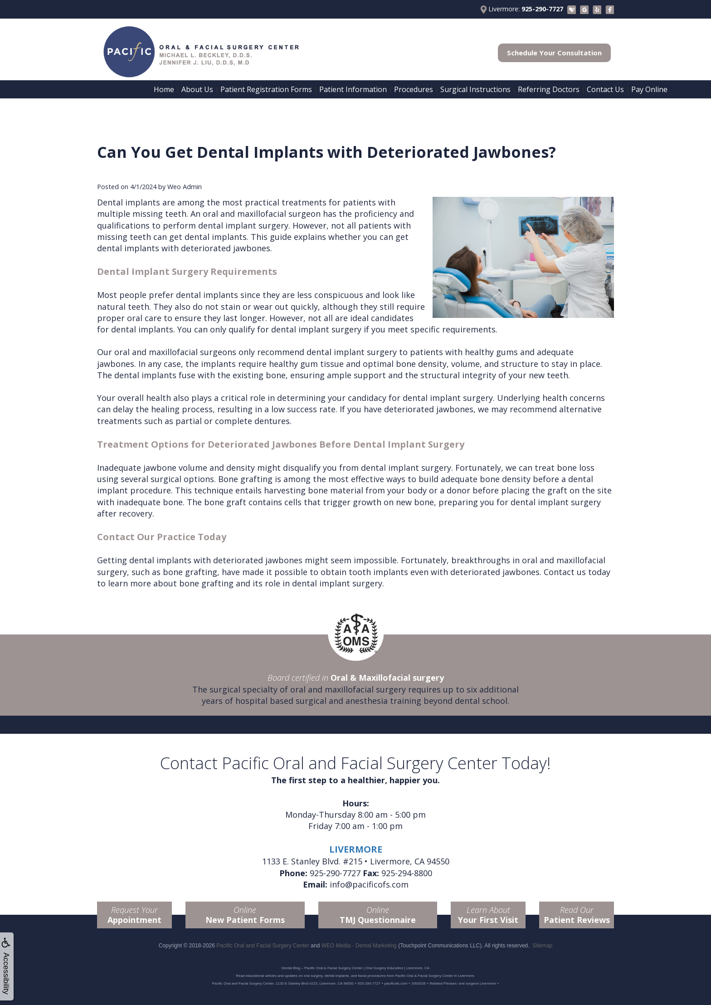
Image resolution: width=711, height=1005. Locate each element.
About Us (197, 89)
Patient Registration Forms (266, 89)
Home (164, 89)
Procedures (413, 89)
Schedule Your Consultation (554, 52)
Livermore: (522, 9)
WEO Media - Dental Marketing (359, 945)
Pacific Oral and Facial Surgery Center (262, 945)
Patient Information (353, 89)
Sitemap (542, 945)
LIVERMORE (355, 849)
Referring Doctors (549, 89)
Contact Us (605, 89)
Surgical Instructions (475, 89)
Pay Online (649, 89)
